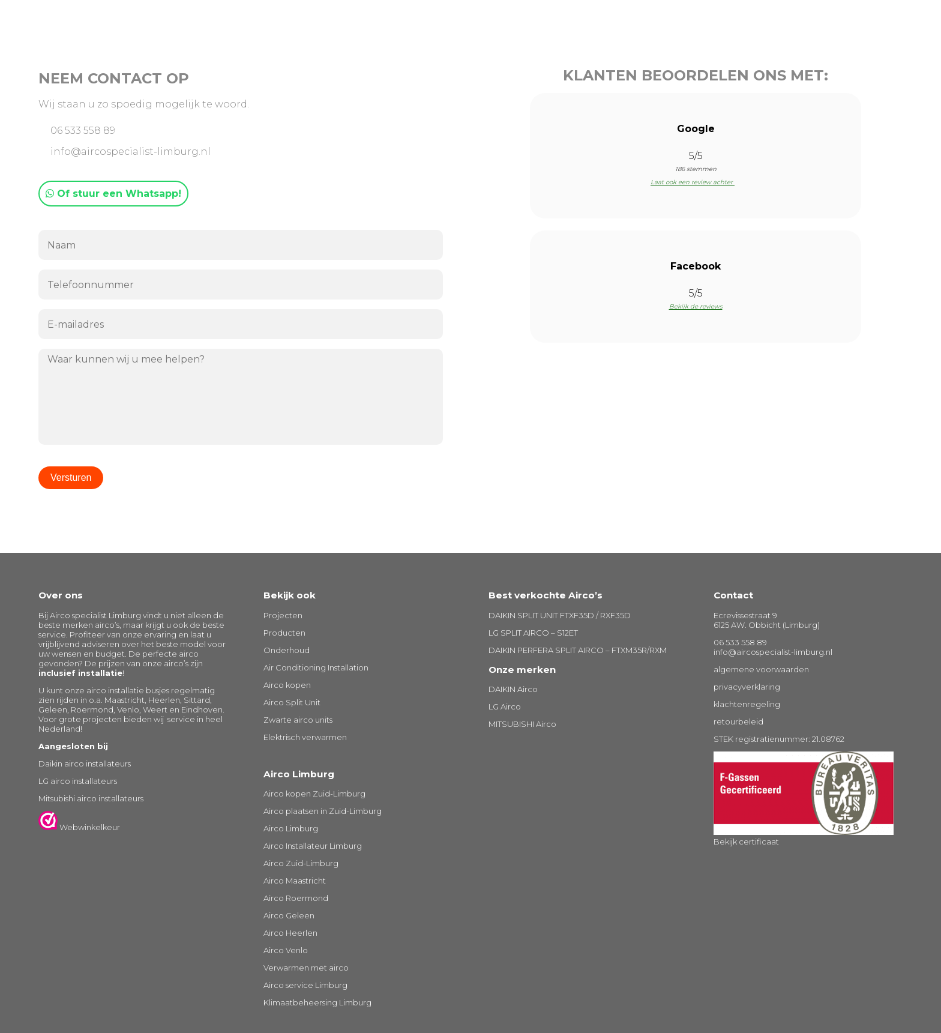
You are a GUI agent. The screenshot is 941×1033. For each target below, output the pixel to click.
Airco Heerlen (290, 933)
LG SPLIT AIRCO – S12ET (533, 632)
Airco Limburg (290, 828)
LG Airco (505, 706)
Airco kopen (287, 685)
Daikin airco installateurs (84, 763)
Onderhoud (286, 650)
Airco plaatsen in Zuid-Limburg (322, 811)
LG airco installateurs (77, 781)
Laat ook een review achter (696, 182)
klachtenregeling (747, 704)
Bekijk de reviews (696, 306)
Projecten (282, 615)
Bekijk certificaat (746, 841)
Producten (284, 632)
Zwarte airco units (297, 719)
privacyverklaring (747, 686)
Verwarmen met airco (306, 967)
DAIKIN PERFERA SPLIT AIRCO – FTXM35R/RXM (578, 650)
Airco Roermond (295, 898)
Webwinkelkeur (79, 827)
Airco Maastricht (294, 880)
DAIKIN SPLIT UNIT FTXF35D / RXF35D (560, 615)
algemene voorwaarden (761, 669)
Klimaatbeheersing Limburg (317, 1002)
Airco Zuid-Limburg (300, 863)
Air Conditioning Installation (315, 667)
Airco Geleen (288, 915)
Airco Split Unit (291, 702)
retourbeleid (738, 721)
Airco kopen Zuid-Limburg (314, 793)
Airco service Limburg (305, 985)
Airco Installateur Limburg (312, 846)
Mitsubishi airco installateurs (90, 798)
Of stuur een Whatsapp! (113, 193)
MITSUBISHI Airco (522, 724)
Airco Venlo (285, 950)
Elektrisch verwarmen (305, 737)
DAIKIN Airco (513, 689)
